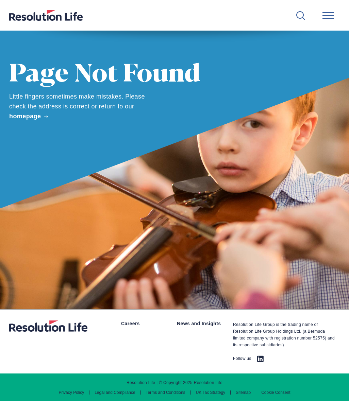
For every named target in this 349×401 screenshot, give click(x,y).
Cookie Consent (275, 392)
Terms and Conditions (165, 392)
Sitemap (243, 392)
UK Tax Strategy (210, 392)
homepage (25, 116)
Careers (130, 323)
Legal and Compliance (115, 392)
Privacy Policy (71, 392)
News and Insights (199, 323)
